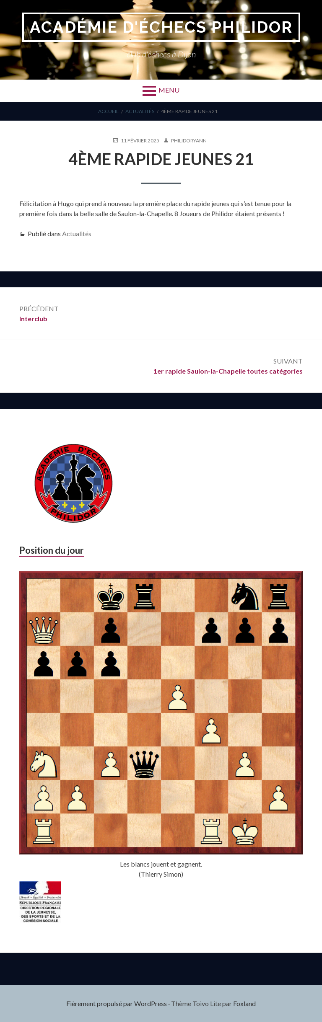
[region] (40, 902)
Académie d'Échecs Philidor (161, 27)
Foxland (244, 1003)
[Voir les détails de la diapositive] (40, 902)
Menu (168, 90)
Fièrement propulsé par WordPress (116, 1003)
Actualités (76, 233)
